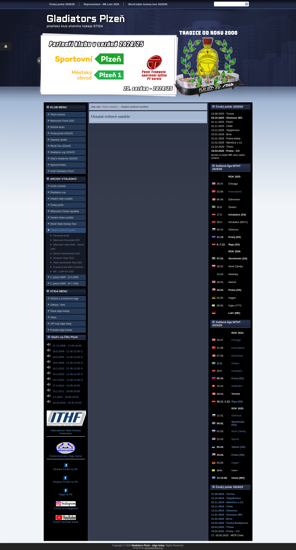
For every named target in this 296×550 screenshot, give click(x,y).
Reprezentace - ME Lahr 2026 (101, 4)
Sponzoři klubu (58, 165)
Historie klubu (57, 127)
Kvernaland (234, 191)
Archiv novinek (58, 186)
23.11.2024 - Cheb (222, 506)
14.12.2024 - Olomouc (224, 510)
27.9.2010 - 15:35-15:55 (66, 385)
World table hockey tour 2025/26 (147, 4)
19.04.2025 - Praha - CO (225, 531)
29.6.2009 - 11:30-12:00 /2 (68, 357)
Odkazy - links (57, 304)
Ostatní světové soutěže (63, 230)
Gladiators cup (58, 192)
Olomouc (236, 415)
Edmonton (237, 355)
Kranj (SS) (237, 378)
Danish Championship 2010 (66, 253)
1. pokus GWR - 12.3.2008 (64, 277)
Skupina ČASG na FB (65, 481)
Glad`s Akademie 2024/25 (64, 158)
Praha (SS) (237, 454)
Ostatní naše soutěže (61, 198)
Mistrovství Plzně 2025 (62, 120)
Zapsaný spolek (58, 139)
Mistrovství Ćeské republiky (64, 211)
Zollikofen (236, 386)
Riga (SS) (237, 401)
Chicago (236, 339)
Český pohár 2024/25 (61, 133)
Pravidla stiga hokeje (61, 330)
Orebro (235, 363)
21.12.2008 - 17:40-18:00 (67, 345)
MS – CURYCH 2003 (63, 271)
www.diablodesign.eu (154, 548)
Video (53, 317)
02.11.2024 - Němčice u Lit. (227, 502)
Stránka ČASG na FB (65, 469)
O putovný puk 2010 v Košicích (68, 267)
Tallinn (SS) (238, 447)
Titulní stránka (57, 114)
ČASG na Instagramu (65, 508)
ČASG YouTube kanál (65, 521)
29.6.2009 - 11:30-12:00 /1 (68, 351)
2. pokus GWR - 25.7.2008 (64, 283)
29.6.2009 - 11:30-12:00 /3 (68, 362)
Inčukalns (236, 370)
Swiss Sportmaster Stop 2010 (67, 262)
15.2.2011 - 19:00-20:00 (66, 391)
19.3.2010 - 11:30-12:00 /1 (68, 368)
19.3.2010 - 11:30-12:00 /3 (68, 379)
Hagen (235, 462)
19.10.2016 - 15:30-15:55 (67, 402)
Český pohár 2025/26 (62, 4)
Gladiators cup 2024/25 (62, 152)
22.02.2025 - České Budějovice (229, 522)
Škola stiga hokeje (60, 311)
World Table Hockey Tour (63, 224)
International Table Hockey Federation (66, 432)
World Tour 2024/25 (60, 146)
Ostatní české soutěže (62, 217)
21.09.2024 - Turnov (223, 494)
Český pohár (57, 205)
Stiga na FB (65, 494)
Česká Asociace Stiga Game (65, 456)
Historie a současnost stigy (64, 298)
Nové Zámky (238, 431)
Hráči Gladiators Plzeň (62, 171)
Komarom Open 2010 (63, 258)
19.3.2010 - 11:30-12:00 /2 (68, 374)
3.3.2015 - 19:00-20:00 (66, 397)
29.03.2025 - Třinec (222, 527)
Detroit (235, 439)
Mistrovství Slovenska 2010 (66, 240)
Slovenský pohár (61, 235)
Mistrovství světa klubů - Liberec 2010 (67, 246)
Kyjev (234, 470)
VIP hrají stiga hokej (60, 323)
